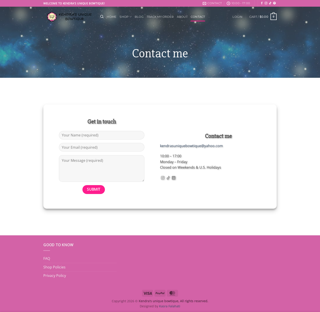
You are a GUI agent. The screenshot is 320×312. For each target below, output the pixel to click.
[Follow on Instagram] (266, 3)
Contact (198, 16)
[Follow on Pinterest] (274, 3)
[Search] (102, 16)
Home (111, 16)
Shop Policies (54, 267)
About (182, 16)
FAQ (46, 258)
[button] (237, 16)
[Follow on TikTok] (270, 3)
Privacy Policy (54, 275)
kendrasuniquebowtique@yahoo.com (191, 145)
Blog (139, 16)
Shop (125, 17)
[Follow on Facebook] (261, 3)
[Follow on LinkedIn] (173, 178)
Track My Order (160, 16)
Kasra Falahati (169, 306)
